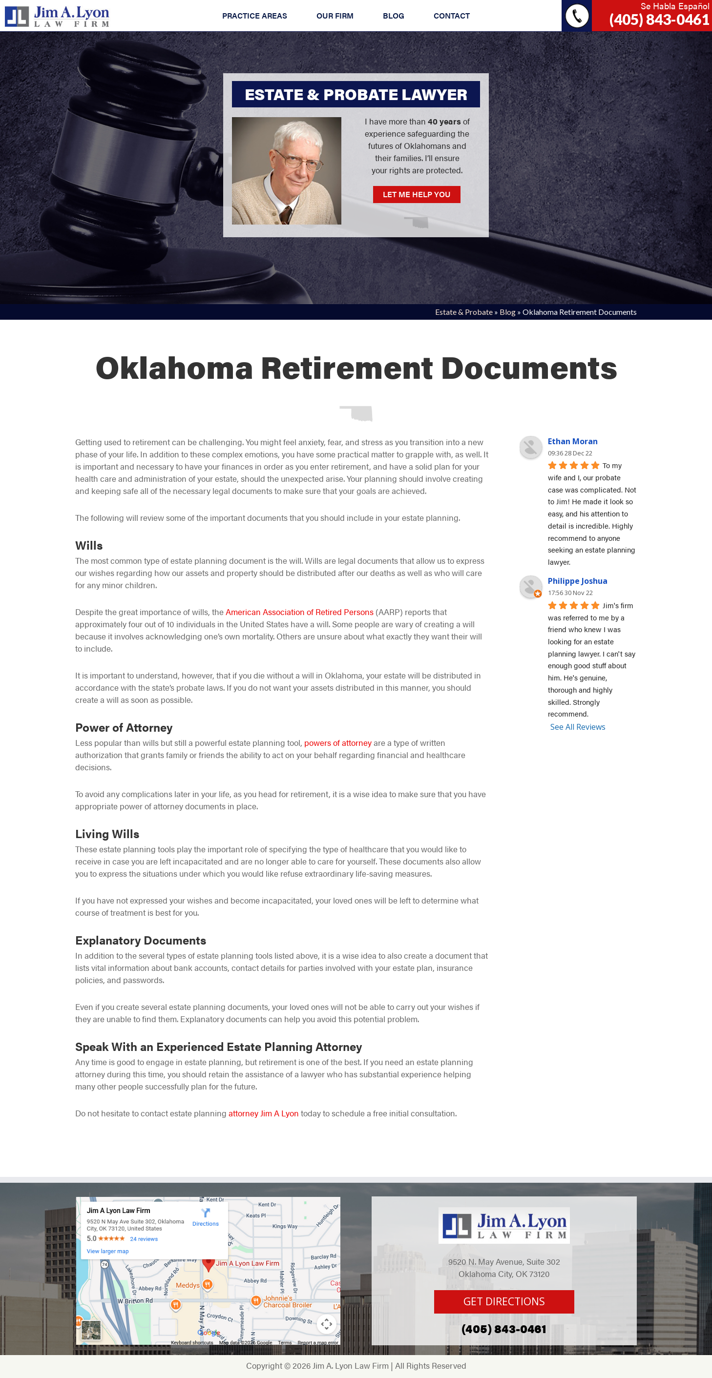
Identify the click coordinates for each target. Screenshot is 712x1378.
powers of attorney (338, 742)
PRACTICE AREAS (254, 15)
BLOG (393, 15)
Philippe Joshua (577, 581)
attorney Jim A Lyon (263, 1113)
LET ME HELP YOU (417, 194)
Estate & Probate (464, 311)
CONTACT (452, 15)
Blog (508, 311)
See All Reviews (578, 726)
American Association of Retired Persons (300, 611)
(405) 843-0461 (659, 19)
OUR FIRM (335, 15)
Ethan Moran (573, 441)
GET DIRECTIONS (504, 1301)
